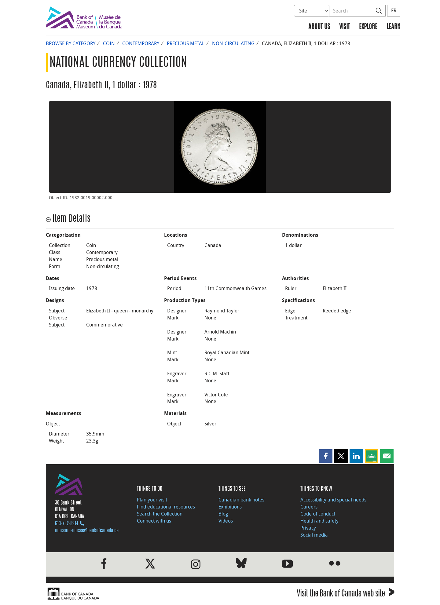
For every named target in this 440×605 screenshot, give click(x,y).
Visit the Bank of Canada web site (345, 594)
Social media (314, 534)
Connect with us (154, 520)
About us (319, 27)
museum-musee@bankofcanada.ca (87, 530)
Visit (344, 27)
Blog (223, 513)
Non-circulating (233, 43)
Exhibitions (230, 506)
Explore (368, 27)
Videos (225, 520)
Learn (393, 27)
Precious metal (185, 43)
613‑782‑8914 (66, 523)
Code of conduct (317, 513)
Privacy (308, 527)
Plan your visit (152, 499)
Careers (308, 506)
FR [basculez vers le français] (393, 10)
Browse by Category (70, 43)
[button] (325, 456)
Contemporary (140, 43)
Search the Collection (159, 513)
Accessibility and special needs (333, 499)
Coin (109, 43)
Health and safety (319, 520)
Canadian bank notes (241, 499)
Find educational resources (166, 506)
